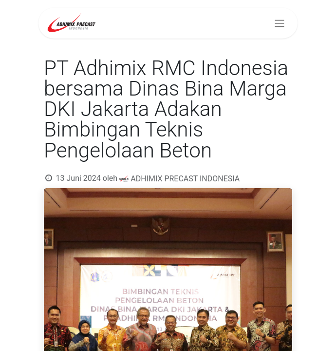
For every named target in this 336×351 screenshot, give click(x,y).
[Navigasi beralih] (279, 23)
